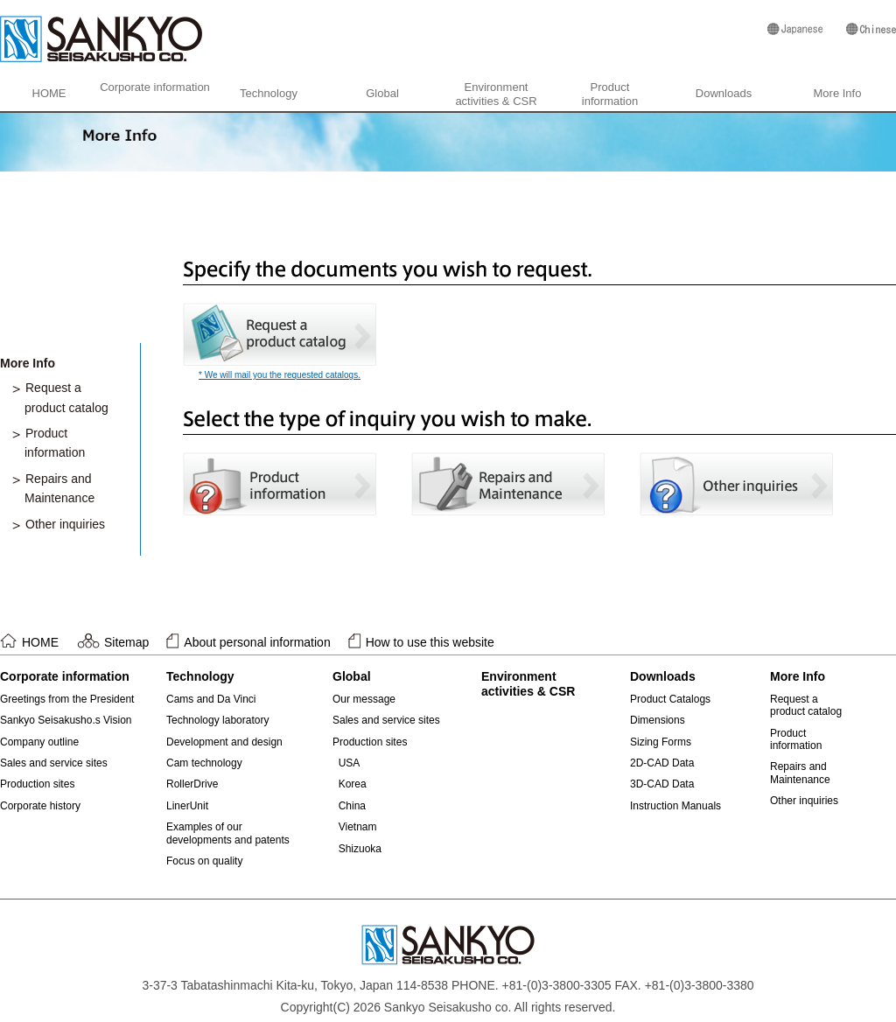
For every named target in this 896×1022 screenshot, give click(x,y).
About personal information (257, 642)
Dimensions (657, 720)
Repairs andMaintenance (800, 772)
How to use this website (430, 642)
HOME (49, 93)
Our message (364, 699)
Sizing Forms (660, 742)
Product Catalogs (670, 699)
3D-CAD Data (662, 784)
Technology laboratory (217, 720)
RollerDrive (192, 784)
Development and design (224, 742)
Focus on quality (204, 861)
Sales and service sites (54, 763)
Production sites (37, 784)
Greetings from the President (67, 699)
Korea (353, 784)
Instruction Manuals (675, 806)
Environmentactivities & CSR (495, 94)
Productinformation (610, 94)
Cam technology (204, 763)
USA (349, 763)
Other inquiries (65, 524)
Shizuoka (360, 849)
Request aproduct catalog (806, 705)
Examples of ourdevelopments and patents (228, 833)
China (352, 806)
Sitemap (126, 642)
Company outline (39, 742)
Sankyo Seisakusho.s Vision (66, 720)
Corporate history (40, 806)
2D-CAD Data (662, 763)
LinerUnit (187, 806)
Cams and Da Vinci (211, 699)
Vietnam (358, 827)
